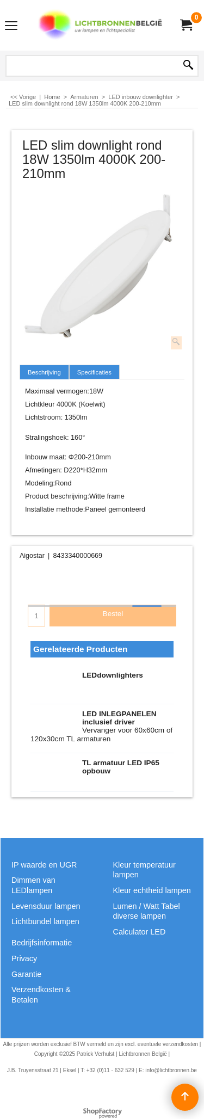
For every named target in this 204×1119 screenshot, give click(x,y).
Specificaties (94, 372)
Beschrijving (44, 372)
